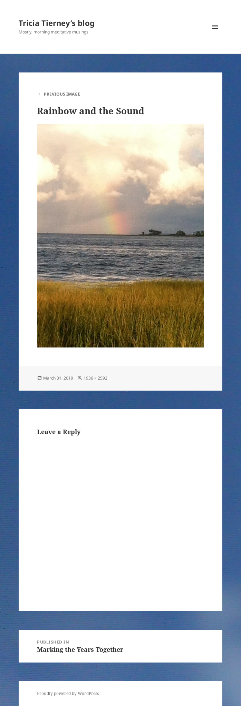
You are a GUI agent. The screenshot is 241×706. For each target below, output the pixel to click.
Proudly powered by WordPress (68, 693)
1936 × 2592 (95, 378)
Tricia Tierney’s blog (57, 23)
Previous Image (62, 94)
